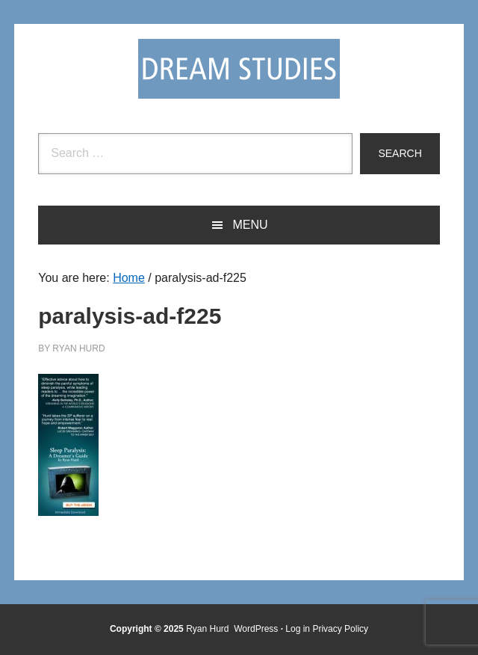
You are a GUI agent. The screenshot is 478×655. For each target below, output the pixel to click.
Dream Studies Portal (239, 69)
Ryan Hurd (209, 629)
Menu (249, 224)
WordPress (256, 629)
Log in (297, 629)
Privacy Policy (340, 629)
